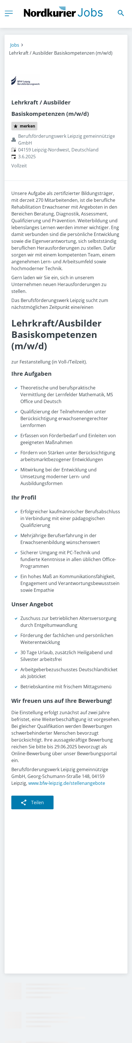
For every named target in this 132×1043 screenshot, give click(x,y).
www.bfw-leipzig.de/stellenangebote (66, 783)
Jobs (14, 45)
